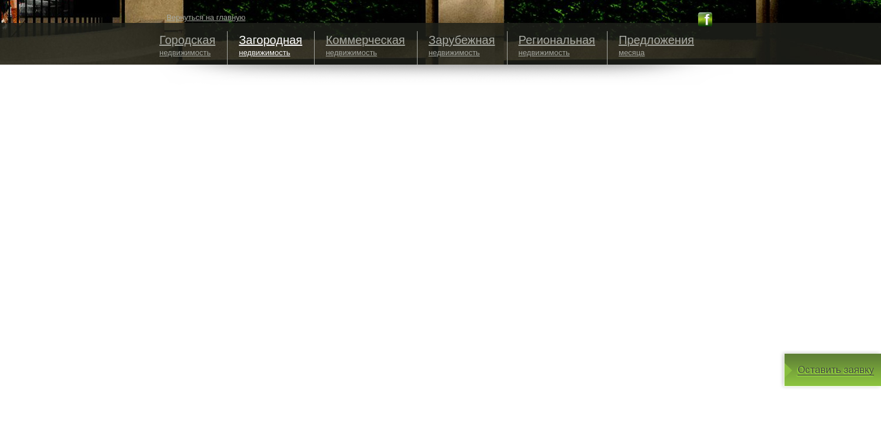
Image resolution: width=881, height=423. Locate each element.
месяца (656, 45)
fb (705, 19)
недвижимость (187, 45)
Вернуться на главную (205, 17)
